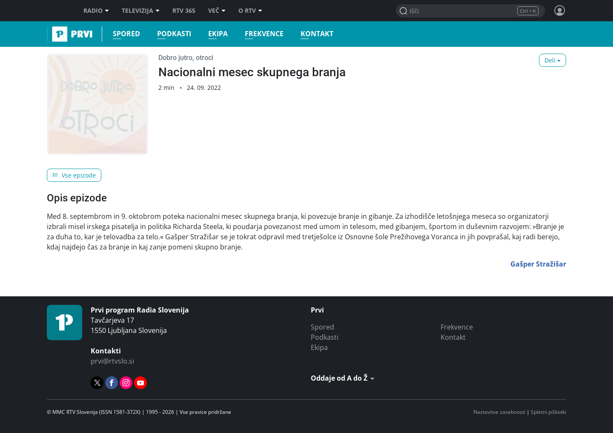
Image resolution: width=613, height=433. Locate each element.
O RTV (250, 11)
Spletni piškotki (548, 412)
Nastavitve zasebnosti (499, 412)
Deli (550, 60)
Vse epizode (74, 175)
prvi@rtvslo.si (112, 361)
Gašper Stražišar (538, 264)
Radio (96, 11)
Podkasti (172, 34)
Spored (123, 34)
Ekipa (215, 34)
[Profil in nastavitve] (559, 10)
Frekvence (261, 34)
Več (217, 11)
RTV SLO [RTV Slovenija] (58, 10)
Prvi (49, 34)
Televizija (141, 11)
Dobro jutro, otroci (185, 58)
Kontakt (314, 34)
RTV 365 (183, 11)
